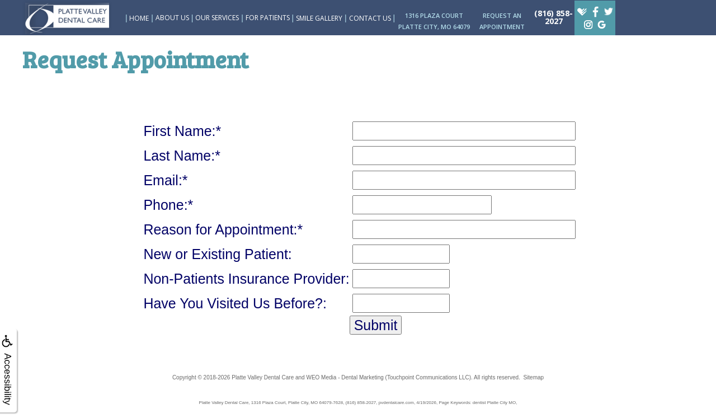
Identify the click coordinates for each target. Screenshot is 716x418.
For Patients (268, 17)
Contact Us (370, 18)
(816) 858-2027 (553, 17)
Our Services (217, 17)
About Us (172, 17)
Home (139, 18)
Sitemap (533, 377)
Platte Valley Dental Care (263, 377)
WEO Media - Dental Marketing (344, 377)
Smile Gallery (319, 18)
